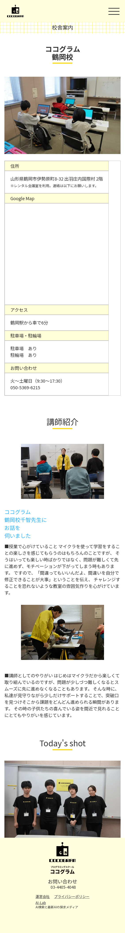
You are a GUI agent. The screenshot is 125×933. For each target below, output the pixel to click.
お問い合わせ (62, 881)
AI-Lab (41, 903)
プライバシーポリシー (71, 896)
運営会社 (43, 896)
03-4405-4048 (63, 887)
